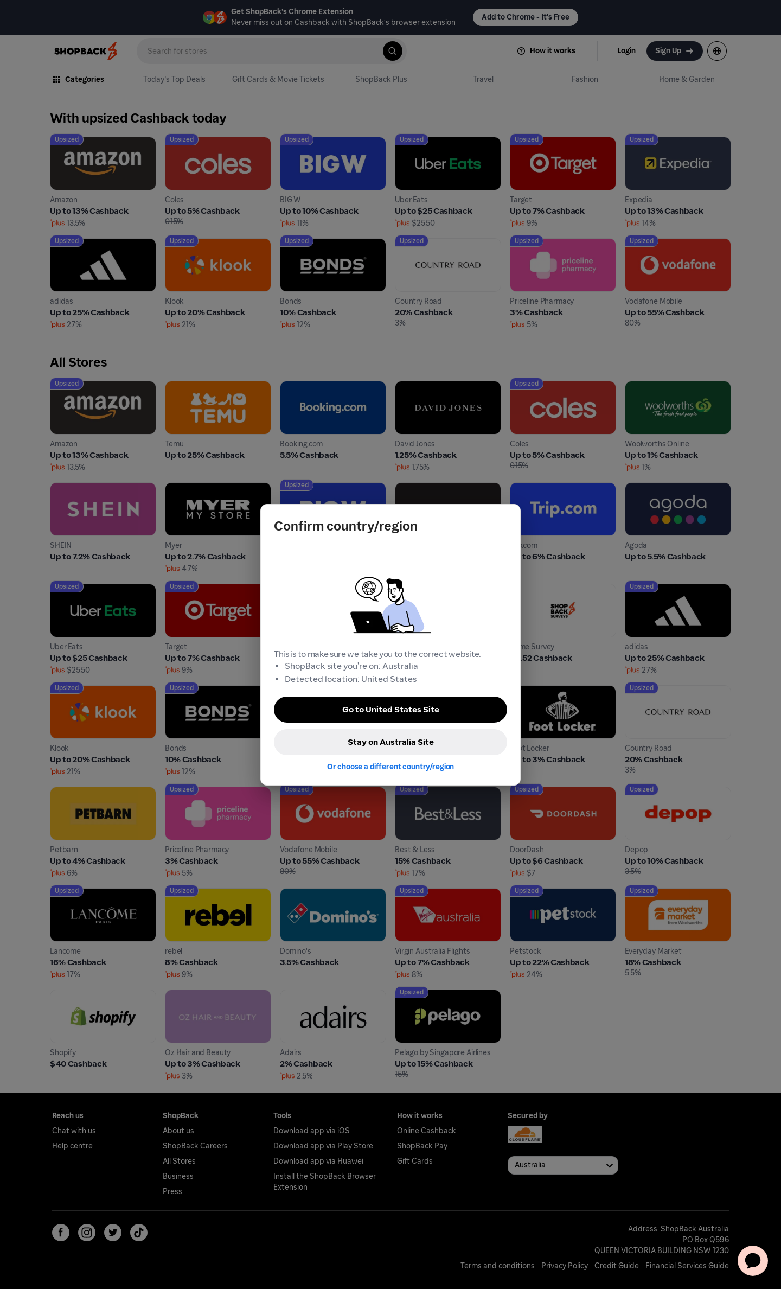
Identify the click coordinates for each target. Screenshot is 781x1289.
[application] (753, 1261)
